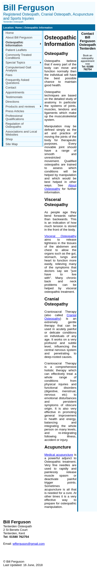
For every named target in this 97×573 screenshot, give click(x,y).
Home (19, 27)
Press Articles (15, 111)
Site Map (12, 144)
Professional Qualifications (15, 117)
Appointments (15, 92)
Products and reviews (20, 106)
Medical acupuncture (58, 454)
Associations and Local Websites (21, 133)
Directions (12, 101)
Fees (9, 75)
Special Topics (15, 62)
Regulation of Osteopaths (15, 125)
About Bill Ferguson (19, 37)
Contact (11, 87)
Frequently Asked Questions (17, 81)
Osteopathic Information (38, 27)
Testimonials (14, 97)
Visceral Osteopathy (60, 236)
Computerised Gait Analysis (18, 69)
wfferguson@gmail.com (29, 543)
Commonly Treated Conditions (19, 56)
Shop (9, 139)
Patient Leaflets (16, 50)
